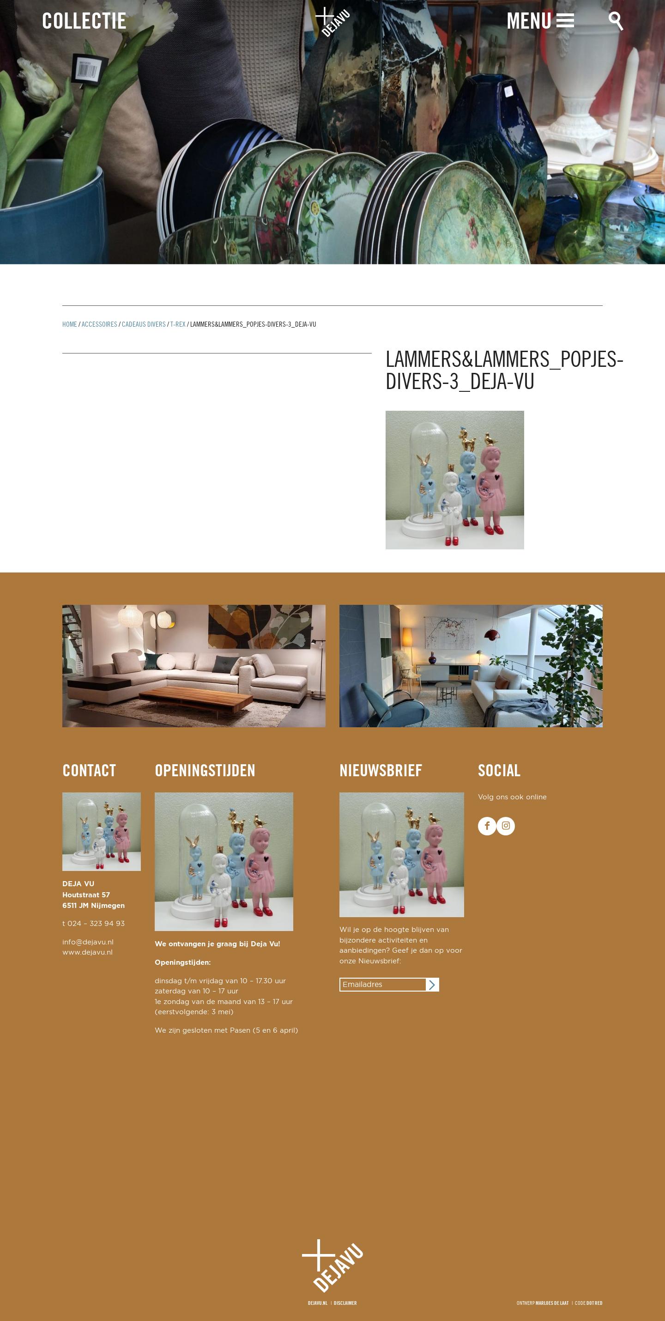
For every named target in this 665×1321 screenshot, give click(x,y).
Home (69, 325)
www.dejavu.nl (87, 952)
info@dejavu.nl (88, 942)
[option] (332, 132)
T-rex (178, 325)
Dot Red (594, 1303)
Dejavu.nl (317, 1303)
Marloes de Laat (552, 1303)
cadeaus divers (144, 325)
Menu (529, 22)
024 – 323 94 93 (96, 923)
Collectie (84, 22)
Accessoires (99, 325)
